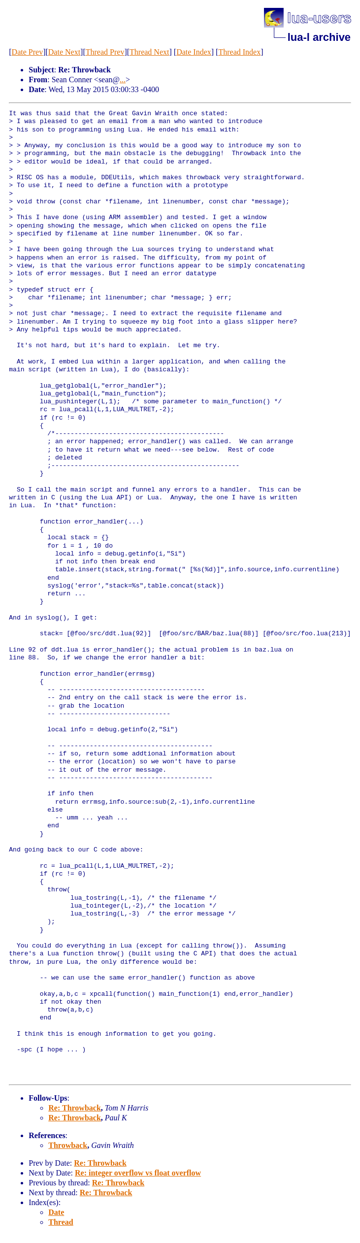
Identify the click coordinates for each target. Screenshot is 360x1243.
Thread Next (149, 52)
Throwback (67, 1145)
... (123, 79)
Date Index (193, 52)
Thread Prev (105, 52)
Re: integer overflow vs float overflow (138, 1173)
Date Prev (27, 52)
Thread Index (239, 52)
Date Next (64, 52)
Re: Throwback (74, 1108)
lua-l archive (319, 37)
